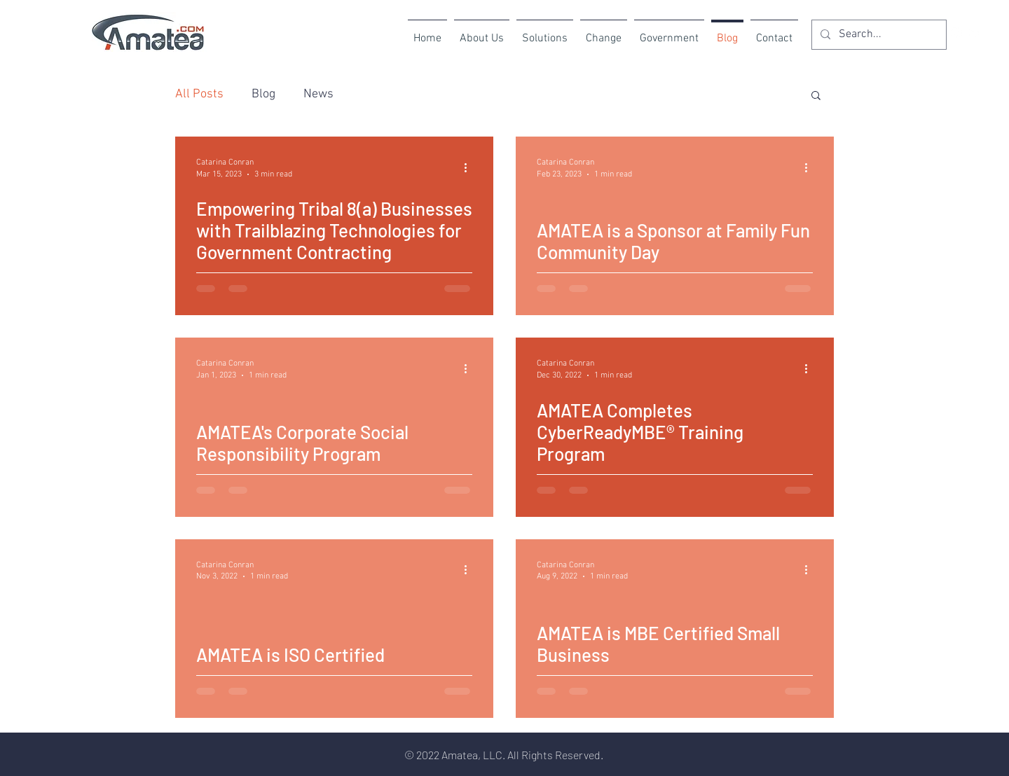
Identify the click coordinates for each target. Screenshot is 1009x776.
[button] (816, 96)
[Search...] (878, 34)
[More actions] (470, 167)
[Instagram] (956, 33)
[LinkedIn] (975, 33)
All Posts (199, 94)
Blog (263, 94)
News (318, 94)
